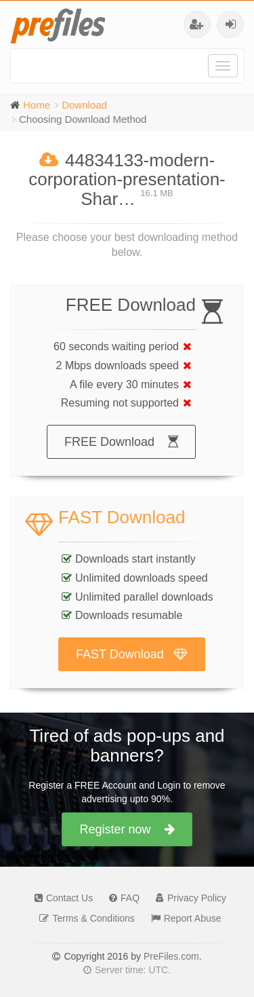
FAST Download (132, 654)
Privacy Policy (187, 897)
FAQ (121, 897)
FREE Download (121, 442)
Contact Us (60, 897)
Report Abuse (182, 918)
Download (84, 105)
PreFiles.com (171, 956)
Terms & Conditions (83, 918)
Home (36, 105)
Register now (126, 829)
